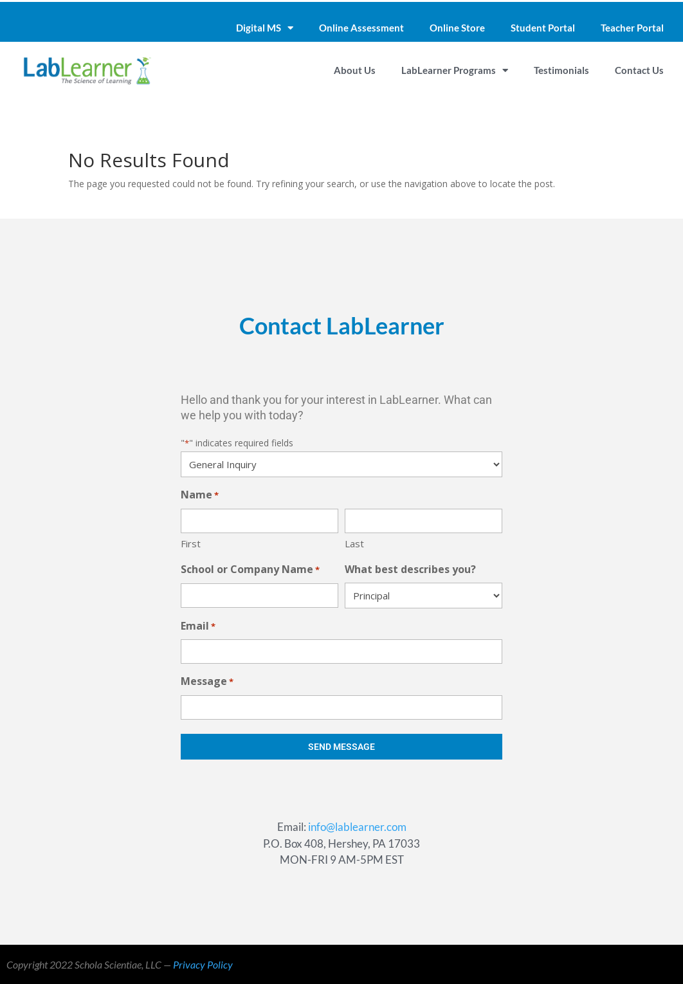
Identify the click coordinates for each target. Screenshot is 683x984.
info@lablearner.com (357, 827)
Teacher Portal (632, 27)
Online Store (457, 27)
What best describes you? (410, 569)
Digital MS (264, 28)
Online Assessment (361, 27)
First (191, 543)
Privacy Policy (203, 964)
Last (354, 543)
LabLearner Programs (454, 70)
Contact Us (639, 70)
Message (207, 682)
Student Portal (543, 27)
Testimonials (561, 70)
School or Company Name (250, 570)
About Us (355, 70)
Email (198, 627)
